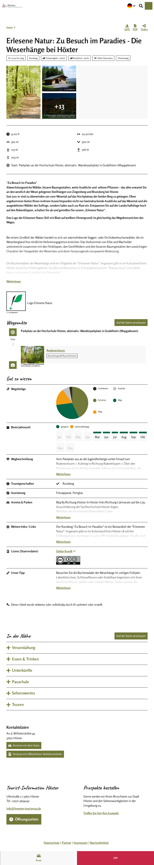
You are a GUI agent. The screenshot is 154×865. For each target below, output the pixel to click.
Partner (66, 843)
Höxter (9, 27)
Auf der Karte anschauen (131, 322)
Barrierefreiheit (99, 843)
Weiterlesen (13, 281)
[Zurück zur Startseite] (12, 5)
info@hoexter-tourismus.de (23, 808)
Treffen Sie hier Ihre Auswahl (101, 813)
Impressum (81, 843)
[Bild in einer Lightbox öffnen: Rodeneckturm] (32, 354)
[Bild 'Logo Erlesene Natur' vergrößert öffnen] (16, 301)
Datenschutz (52, 843)
